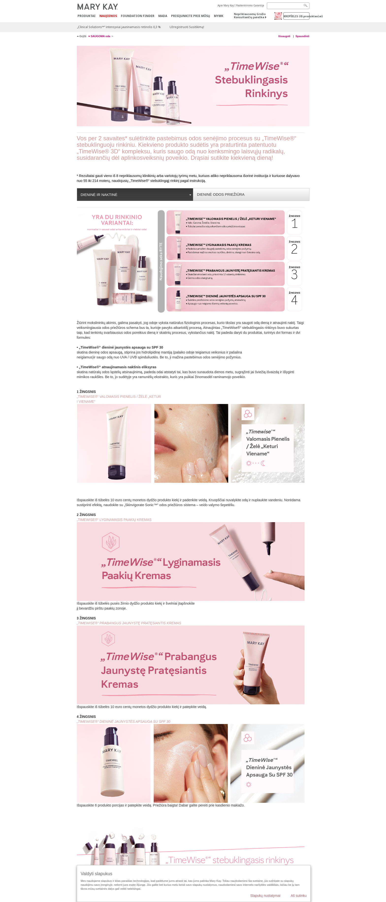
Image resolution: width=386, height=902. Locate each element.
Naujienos (108, 15)
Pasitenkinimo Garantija (250, 5)
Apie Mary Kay (226, 5)
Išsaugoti (284, 36)
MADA (162, 15)
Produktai (87, 15)
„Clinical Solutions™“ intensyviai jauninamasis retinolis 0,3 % (119, 27)
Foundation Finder (137, 15)
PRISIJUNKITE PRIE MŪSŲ (190, 15)
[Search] (288, 5)
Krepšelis (296, 16)
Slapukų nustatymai (265, 896)
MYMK (218, 15)
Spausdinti (302, 36)
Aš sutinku (299, 896)
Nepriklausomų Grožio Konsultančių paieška (250, 15)
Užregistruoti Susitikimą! (187, 27)
